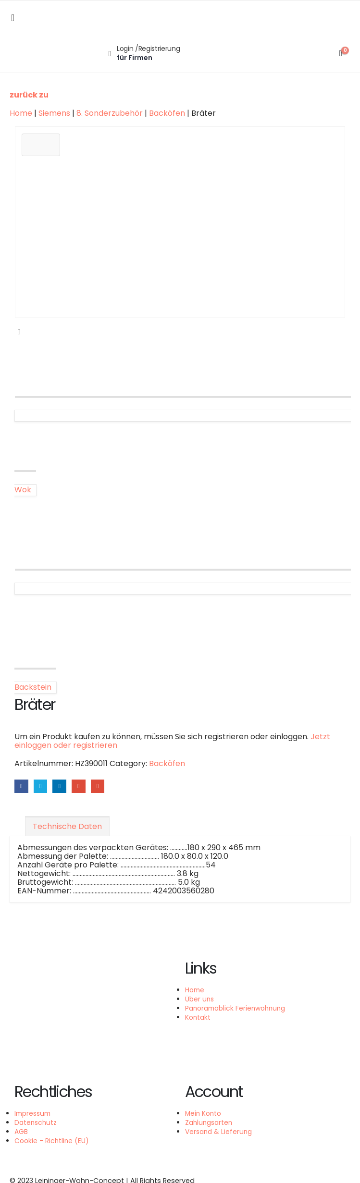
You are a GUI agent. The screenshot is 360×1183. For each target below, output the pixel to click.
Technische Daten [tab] (67, 826)
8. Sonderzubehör (109, 113)
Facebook (21, 786)
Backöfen (167, 113)
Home (21, 113)
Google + (80, 786)
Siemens (54, 113)
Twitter (41, 786)
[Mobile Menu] (13, 18)
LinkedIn (60, 786)
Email (99, 786)
